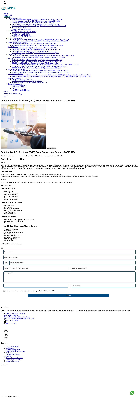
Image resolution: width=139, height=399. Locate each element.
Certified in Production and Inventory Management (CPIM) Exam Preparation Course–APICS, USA (43, 55)
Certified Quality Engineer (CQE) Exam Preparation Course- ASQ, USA (34, 51)
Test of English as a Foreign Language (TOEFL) (27, 81)
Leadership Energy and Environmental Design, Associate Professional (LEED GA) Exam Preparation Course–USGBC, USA (51, 75)
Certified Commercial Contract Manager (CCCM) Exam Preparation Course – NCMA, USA (40, 39)
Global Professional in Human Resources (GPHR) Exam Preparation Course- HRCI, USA (40, 70)
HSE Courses (12, 31)
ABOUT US (8, 15)
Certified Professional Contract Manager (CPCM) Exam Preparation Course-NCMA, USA (40, 41)
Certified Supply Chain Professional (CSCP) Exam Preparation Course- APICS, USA (38, 57)
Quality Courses (13, 47)
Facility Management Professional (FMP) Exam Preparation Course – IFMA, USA (37, 45)
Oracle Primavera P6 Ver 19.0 (21, 29)
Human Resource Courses (16, 69)
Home (6, 13)
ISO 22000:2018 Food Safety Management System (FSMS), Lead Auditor (35, 63)
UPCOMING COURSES (12, 93)
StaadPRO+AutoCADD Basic (21, 90)
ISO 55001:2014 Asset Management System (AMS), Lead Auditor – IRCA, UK (36, 61)
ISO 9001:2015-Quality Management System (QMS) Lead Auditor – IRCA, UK (36, 68)
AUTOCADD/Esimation (19, 85)
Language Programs (14, 78)
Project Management (14, 18)
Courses (7, 17)
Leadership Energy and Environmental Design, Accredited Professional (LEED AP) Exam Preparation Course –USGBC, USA (51, 76)
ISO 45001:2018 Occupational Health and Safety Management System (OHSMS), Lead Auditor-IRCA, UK (45, 64)
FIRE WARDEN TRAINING (20, 33)
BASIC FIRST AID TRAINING (21, 35)
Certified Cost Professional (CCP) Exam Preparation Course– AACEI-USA (35, 24)
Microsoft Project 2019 (19, 27)
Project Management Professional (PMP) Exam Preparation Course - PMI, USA (37, 19)
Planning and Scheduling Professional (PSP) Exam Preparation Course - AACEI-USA (39, 26)
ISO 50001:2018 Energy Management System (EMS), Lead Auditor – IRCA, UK (37, 60)
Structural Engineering (15, 84)
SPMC (23, 396)
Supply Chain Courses (15, 54)
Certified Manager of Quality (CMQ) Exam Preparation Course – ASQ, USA (35, 53)
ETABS (14, 88)
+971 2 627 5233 (11, 323)
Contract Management (15, 38)
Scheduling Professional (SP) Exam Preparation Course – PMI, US (33, 22)
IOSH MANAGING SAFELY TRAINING (24, 32)
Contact (6, 91)
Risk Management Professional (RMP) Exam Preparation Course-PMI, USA (36, 21)
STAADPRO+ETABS (18, 87)
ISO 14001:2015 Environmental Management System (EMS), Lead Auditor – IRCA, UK (39, 66)
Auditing (10, 59)
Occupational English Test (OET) (22, 79)
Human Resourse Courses (14, 358)
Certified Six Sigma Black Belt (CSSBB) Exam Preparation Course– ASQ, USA (37, 49)
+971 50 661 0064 (11, 2)
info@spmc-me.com (12, 4)
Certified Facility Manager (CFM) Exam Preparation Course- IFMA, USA (34, 43)
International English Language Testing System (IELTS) (29, 82)
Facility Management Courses (17, 42)
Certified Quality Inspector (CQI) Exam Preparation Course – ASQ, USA (34, 48)
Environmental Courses (15, 74)
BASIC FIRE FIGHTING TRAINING (23, 36)
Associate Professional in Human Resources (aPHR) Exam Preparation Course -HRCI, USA (41, 72)
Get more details (51, 148)
